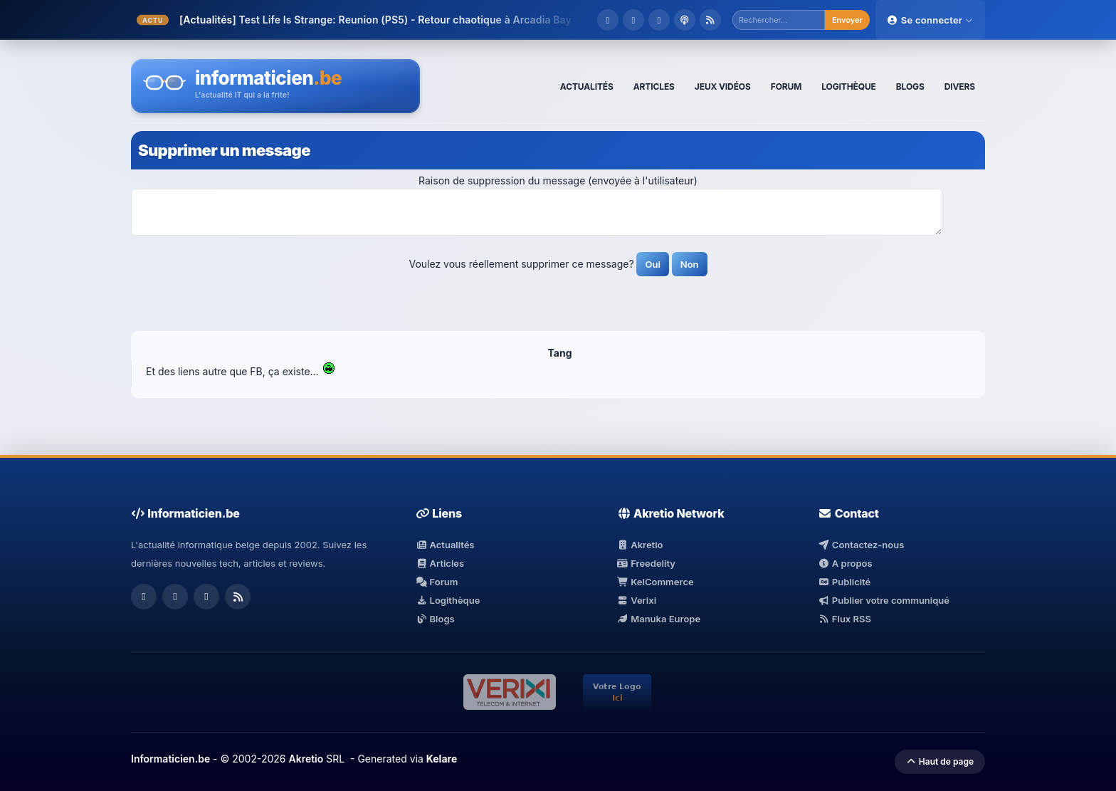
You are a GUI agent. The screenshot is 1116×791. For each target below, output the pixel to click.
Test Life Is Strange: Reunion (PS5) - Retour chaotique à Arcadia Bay (404, 20)
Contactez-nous (861, 544)
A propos (845, 563)
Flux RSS (844, 618)
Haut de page (940, 761)
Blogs (435, 618)
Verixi (636, 600)
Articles (440, 563)
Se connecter (930, 20)
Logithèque (448, 600)
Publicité (844, 581)
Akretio (640, 544)
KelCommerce (655, 581)
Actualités (445, 544)
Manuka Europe (658, 618)
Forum (437, 581)
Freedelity (646, 563)
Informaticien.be (170, 759)
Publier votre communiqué (883, 600)
